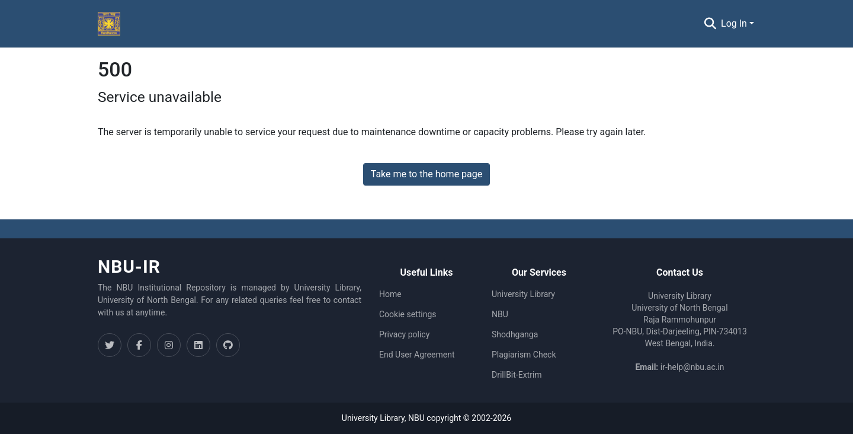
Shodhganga (515, 334)
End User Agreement (416, 354)
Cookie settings (408, 314)
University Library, (375, 418)
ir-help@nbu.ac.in (692, 367)
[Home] (109, 24)
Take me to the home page (427, 174)
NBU (500, 314)
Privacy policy (404, 334)
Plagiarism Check (524, 354)
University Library (523, 294)
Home (390, 294)
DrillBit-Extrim (517, 375)
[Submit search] (710, 24)
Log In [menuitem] (734, 23)
